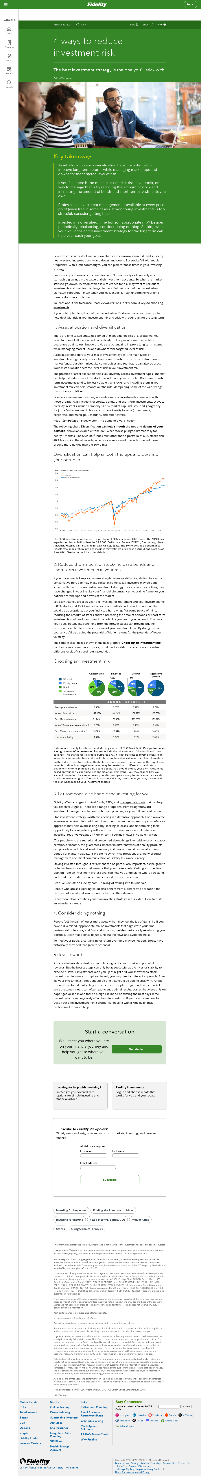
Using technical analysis (87, 1229)
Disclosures (144, 1466)
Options (25, 1427)
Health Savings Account (59, 1448)
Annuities (56, 1422)
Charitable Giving (92, 1421)
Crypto (24, 1433)
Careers (24, 1467)
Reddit (172, 1415)
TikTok (140, 1420)
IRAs (84, 1402)
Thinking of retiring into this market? (123, 883)
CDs (22, 1422)
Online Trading (59, 1407)
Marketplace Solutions (89, 1427)
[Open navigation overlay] (5, 4)
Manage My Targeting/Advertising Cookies (139, 1469)
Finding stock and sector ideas (113, 1210)
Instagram (124, 1415)
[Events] (9, 70)
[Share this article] (148, 25)
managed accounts (132, 802)
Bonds (24, 1417)
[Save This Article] (134, 25)
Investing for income (69, 1219)
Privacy (134, 1463)
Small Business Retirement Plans (92, 1414)
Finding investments (130, 1087)
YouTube (157, 1415)
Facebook (124, 1420)
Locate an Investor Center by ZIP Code (133, 1408)
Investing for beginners (71, 1210)
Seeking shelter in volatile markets (134, 834)
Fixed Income (28, 1412)
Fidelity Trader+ (30, 1438)
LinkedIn (141, 1415)
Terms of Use (122, 1463)
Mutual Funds (28, 1402)
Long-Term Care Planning (60, 1434)
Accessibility (169, 1463)
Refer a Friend (126, 1425)
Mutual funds (140, 1219)
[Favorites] (9, 44)
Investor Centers (30, 1443)
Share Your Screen (126, 1466)
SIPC (104, 1389)
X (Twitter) (187, 1415)
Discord (154, 1420)
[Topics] (9, 57)
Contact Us (184, 1463)
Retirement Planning (94, 1407)
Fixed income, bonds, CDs (107, 1219)
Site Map (156, 1463)
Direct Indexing (60, 1412)
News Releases (38, 1467)
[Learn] (9, 30)
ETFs (23, 1407)
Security (145, 1463)
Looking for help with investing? (78, 1087)
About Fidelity (55, 1467)
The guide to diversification (117, 421)
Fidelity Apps (171, 1420)
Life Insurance (59, 1427)
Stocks (60, 1229)
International (72, 1467)
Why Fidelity (89, 1439)
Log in (190, 4)
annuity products (151, 845)
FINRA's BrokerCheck (95, 1434)
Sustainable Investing (64, 1417)
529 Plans (56, 1441)
